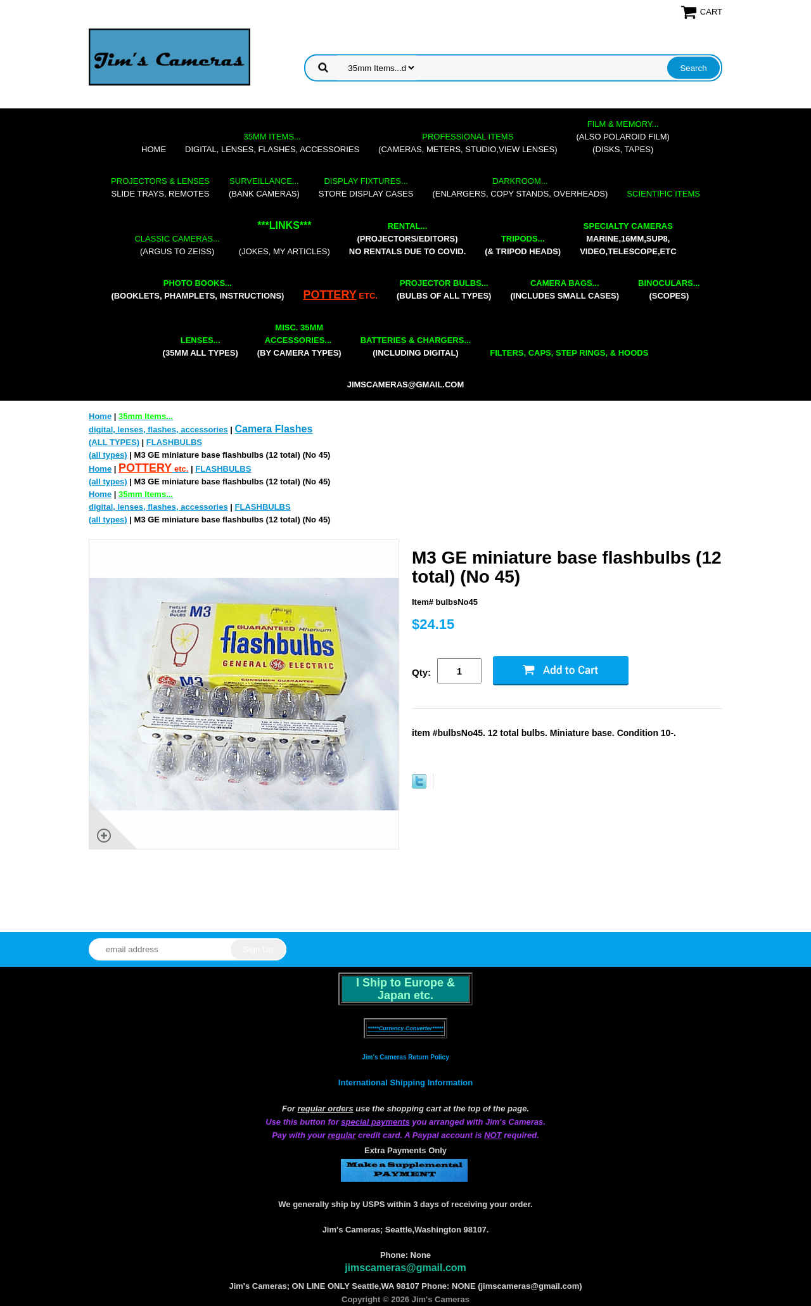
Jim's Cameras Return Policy (405, 1057)
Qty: (421, 672)
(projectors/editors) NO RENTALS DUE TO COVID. (407, 238)
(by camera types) (299, 340)
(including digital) (416, 346)
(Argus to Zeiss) (176, 245)
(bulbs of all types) (444, 289)
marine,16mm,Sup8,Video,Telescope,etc (628, 238)
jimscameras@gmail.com (405, 384)
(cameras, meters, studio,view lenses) (467, 143)
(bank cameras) (264, 187)
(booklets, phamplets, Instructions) (197, 289)
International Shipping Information (405, 1082)
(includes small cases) (564, 289)
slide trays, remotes (160, 187)
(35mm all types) (200, 346)
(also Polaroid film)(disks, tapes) (623, 136)
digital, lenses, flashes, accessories (272, 143)
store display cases (366, 187)
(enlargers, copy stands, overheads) (520, 187)
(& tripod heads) (523, 245)
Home (153, 149)
